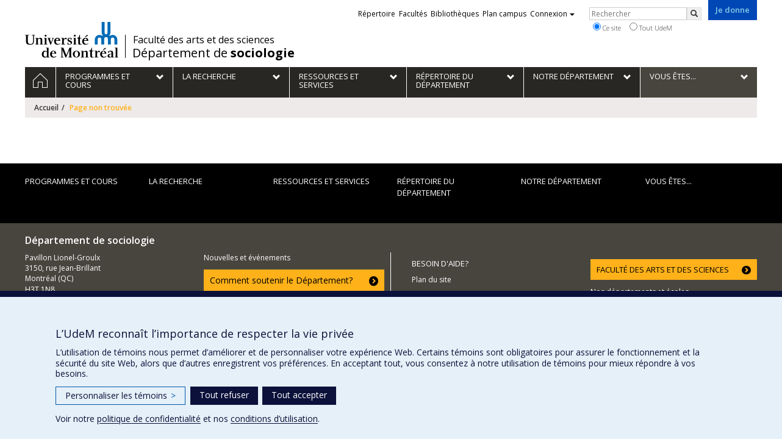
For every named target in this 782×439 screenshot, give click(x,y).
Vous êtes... (668, 181)
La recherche (176, 181)
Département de (213, 53)
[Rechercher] (694, 13)
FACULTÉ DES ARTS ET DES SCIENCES (663, 269)
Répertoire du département (425, 187)
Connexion (552, 14)
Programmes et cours (71, 181)
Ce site (607, 27)
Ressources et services (321, 181)
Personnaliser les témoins (120, 395)
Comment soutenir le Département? (281, 280)
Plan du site (431, 279)
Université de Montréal (71, 39)
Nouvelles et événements (247, 257)
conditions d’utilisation (274, 418)
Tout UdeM (651, 27)
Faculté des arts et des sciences (203, 40)
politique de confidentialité (149, 418)
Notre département (561, 181)
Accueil (46, 107)
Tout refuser (224, 395)
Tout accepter (299, 395)
